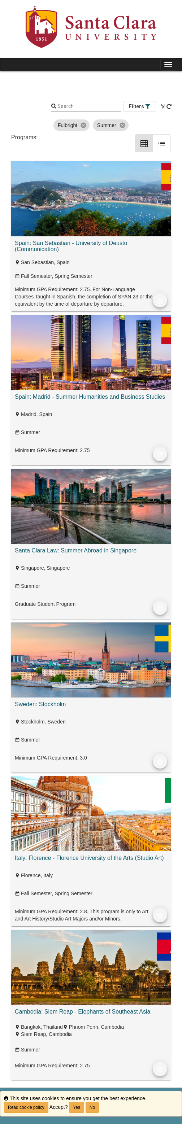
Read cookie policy (26, 1107)
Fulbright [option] (71, 125)
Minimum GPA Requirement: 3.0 (51, 758)
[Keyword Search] (88, 106)
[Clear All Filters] (163, 106)
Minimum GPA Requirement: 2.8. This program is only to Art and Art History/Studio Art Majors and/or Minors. (81, 915)
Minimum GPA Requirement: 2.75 (52, 450)
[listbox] (91, 125)
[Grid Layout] (144, 143)
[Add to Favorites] (160, 300)
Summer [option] (111, 125)
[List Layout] (161, 143)
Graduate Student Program (45, 604)
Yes (76, 1107)
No (92, 1107)
